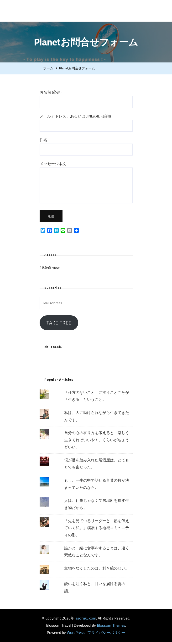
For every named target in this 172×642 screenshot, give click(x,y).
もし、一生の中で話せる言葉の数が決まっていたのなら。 (96, 484)
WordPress (76, 632)
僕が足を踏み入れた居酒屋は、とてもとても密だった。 (96, 463)
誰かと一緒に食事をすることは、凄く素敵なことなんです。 (96, 551)
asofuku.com (64, 10)
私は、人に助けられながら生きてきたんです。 (96, 416)
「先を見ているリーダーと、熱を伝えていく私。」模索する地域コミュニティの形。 (96, 527)
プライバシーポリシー (106, 632)
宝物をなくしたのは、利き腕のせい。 (96, 568)
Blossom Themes (111, 625)
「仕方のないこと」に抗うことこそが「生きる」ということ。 (96, 396)
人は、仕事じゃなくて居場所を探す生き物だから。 (96, 504)
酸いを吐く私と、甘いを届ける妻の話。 (94, 587)
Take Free (58, 322)
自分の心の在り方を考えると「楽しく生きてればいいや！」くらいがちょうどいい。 (96, 439)
